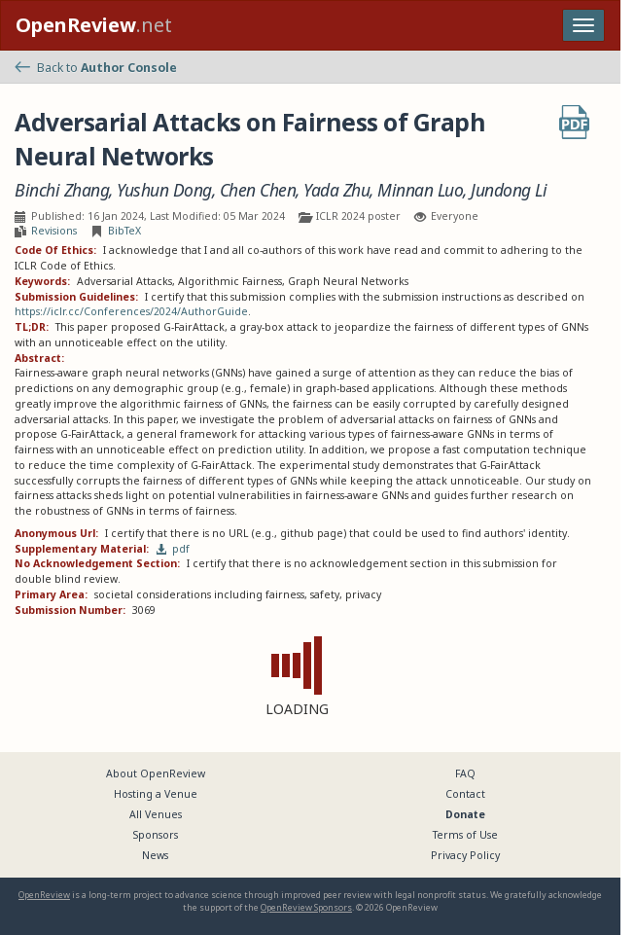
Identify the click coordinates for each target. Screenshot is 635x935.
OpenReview (44, 894)
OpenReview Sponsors (306, 907)
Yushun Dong (164, 190)
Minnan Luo (420, 190)
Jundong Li (509, 190)
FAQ (465, 773)
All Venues (155, 814)
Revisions (54, 230)
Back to (96, 67)
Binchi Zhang (62, 190)
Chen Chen (258, 190)
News (155, 855)
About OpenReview (155, 773)
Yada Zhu (336, 190)
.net (94, 25)
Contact (465, 794)
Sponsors (155, 835)
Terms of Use (465, 835)
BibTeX (124, 230)
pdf (173, 549)
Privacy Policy (465, 855)
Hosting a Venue (155, 794)
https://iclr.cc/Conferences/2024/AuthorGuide (131, 311)
